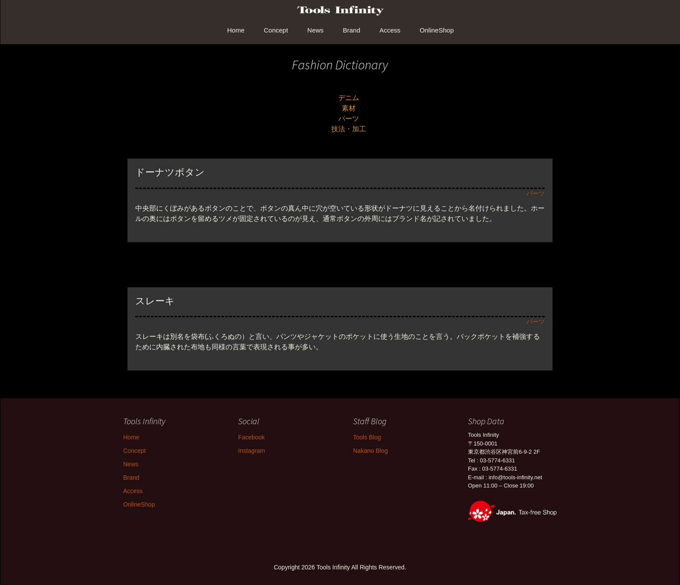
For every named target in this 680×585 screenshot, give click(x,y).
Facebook (251, 437)
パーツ (348, 118)
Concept (276, 30)
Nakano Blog (370, 450)
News (315, 30)
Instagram (251, 450)
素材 (349, 108)
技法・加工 (348, 129)
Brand (351, 30)
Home (236, 30)
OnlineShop (437, 30)
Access (389, 30)
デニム (348, 97)
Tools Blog (367, 437)
